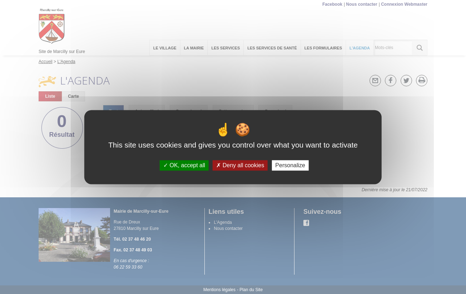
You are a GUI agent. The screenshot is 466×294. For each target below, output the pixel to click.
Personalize (290, 165)
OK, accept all (184, 165)
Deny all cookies (240, 165)
